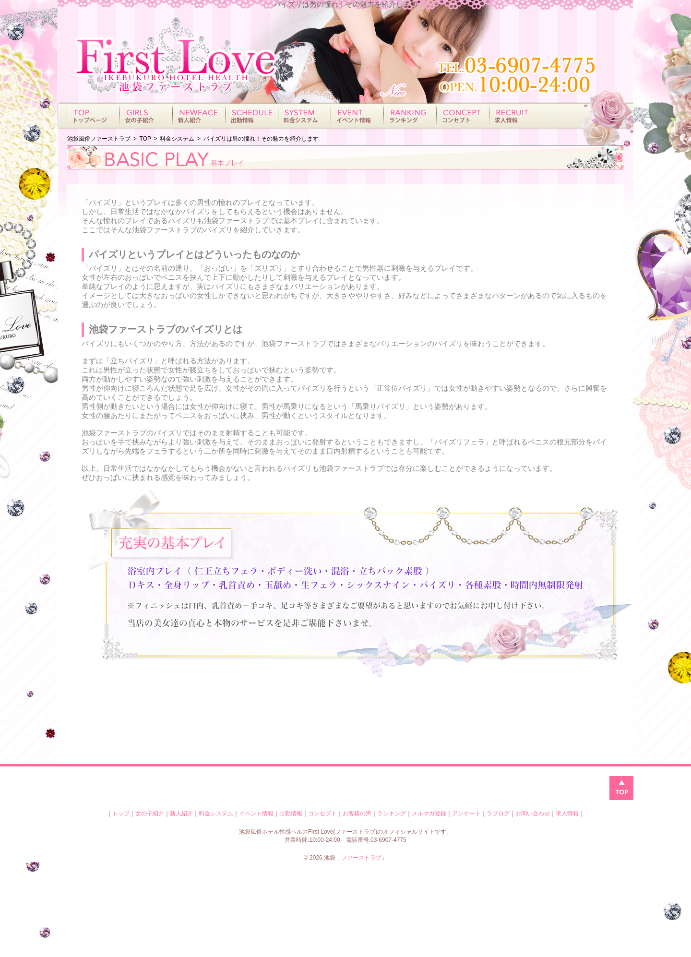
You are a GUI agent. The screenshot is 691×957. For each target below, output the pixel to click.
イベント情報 (256, 813)
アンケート (466, 813)
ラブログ (498, 813)
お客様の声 (357, 813)
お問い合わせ (532, 813)
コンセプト (322, 813)
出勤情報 (290, 813)
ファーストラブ (361, 857)
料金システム (216, 813)
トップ (121, 813)
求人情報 (567, 813)
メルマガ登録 (429, 813)
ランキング (391, 813)
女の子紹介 (149, 813)
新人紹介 (181, 813)
